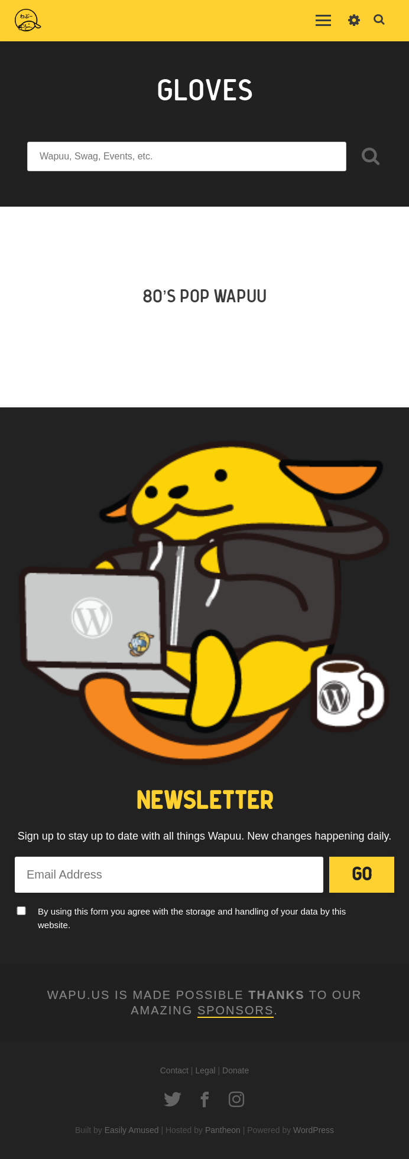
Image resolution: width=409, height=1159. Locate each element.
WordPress (313, 1130)
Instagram (236, 1099)
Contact (174, 1070)
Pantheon (223, 1130)
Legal (205, 1070)
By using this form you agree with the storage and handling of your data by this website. (192, 918)
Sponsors (235, 1010)
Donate (235, 1070)
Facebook (204, 1099)
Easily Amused (132, 1130)
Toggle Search (379, 20)
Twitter (172, 1099)
